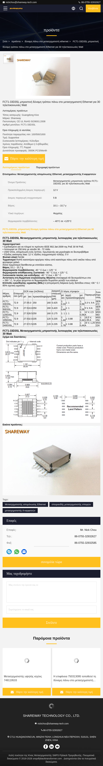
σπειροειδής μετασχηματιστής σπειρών (71, 504)
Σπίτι (5, 41)
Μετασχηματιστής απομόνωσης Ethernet (25, 504)
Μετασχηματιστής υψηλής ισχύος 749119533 (23, 678)
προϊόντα (16, 41)
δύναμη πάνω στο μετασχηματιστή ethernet (46, 41)
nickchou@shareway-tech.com (19, 2)
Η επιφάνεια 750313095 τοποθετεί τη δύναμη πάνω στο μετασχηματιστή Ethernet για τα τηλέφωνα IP (74, 678)
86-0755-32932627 (89, 2)
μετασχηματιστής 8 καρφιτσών (20, 510)
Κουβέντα (93, 8)
